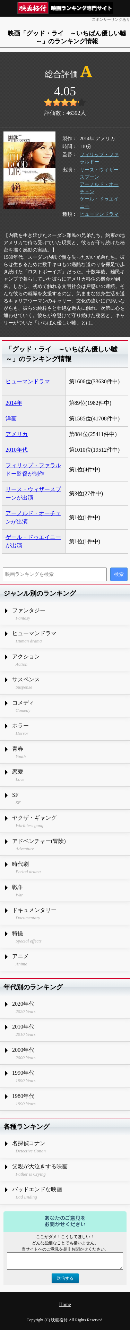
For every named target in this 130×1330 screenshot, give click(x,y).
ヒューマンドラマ (99, 214)
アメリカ (17, 434)
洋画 (11, 418)
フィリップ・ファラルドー (99, 158)
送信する (65, 1278)
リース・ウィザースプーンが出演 (33, 493)
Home (65, 1304)
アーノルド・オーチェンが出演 (33, 517)
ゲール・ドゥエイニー (99, 202)
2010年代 (17, 450)
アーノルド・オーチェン (99, 188)
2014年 (14, 403)
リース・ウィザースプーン (99, 173)
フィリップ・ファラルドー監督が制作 (33, 469)
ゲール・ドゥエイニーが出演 (33, 541)
